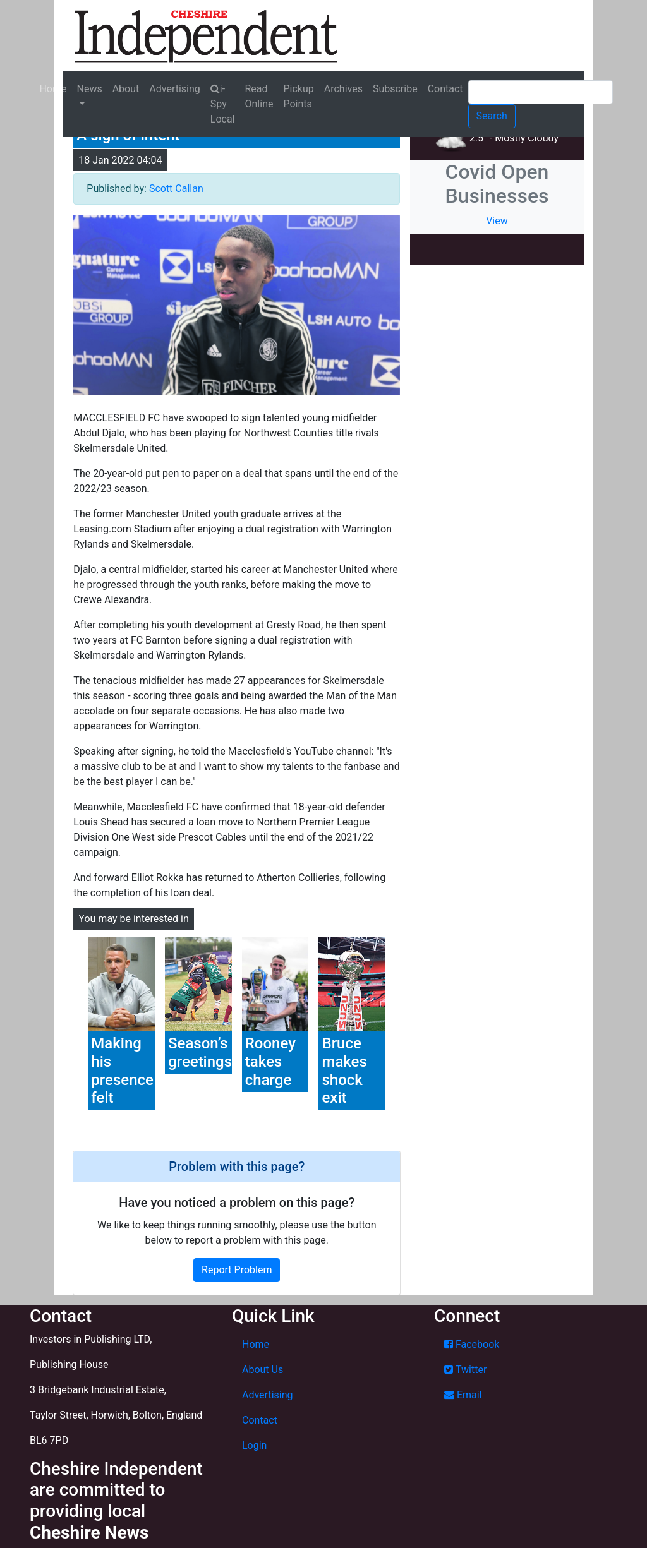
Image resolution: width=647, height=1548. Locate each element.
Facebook (471, 1344)
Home (52, 89)
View (497, 221)
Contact (445, 89)
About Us (262, 1370)
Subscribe (395, 89)
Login (254, 1445)
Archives (343, 89)
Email (463, 1395)
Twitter (465, 1370)
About (126, 89)
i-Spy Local (222, 104)
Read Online (259, 96)
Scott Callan (176, 189)
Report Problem (237, 1270)
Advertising (174, 89)
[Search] (540, 92)
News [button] (89, 89)
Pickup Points (298, 96)
